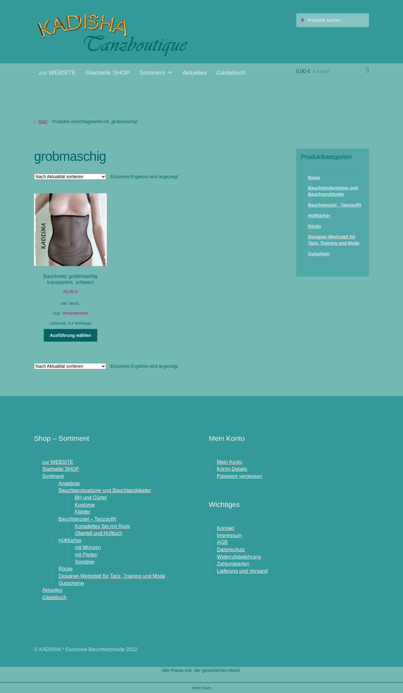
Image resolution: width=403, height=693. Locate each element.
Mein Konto (229, 462)
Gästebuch (231, 72)
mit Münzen (88, 547)
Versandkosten (75, 313)
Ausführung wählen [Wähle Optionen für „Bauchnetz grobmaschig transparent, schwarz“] (70, 335)
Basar (314, 177)
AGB (222, 542)
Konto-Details (232, 469)
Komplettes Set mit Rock (102, 526)
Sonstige (84, 562)
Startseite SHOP (107, 72)
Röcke (314, 226)
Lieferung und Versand (242, 571)
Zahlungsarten (233, 563)
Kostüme (84, 505)
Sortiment (156, 72)
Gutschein (318, 253)
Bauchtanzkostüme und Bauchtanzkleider (105, 490)
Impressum (229, 535)
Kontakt (225, 528)
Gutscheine (71, 583)
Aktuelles (194, 72)
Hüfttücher (319, 215)
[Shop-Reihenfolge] (70, 176)
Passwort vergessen (239, 476)
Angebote (69, 483)
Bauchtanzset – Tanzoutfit (87, 519)
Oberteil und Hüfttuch (98, 533)
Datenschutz (231, 549)
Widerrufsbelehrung (239, 557)
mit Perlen (86, 554)
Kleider (82, 511)
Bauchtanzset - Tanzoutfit (334, 204)
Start (43, 121)
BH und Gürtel (90, 497)
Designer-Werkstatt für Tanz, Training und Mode (112, 576)
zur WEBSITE (57, 72)
